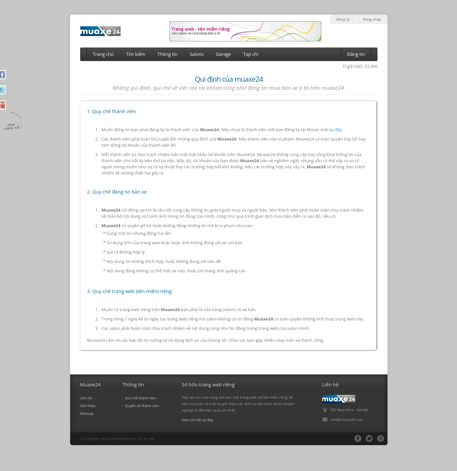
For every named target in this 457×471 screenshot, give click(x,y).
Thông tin (167, 54)
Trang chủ (103, 54)
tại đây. (336, 129)
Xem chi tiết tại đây (197, 419)
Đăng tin (356, 54)
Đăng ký (343, 19)
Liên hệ (86, 397)
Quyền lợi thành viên (142, 405)
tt (369, 438)
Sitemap (86, 413)
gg (380, 438)
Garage (223, 54)
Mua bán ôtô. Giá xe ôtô (134, 438)
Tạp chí (251, 54)
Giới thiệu (88, 405)
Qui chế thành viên (140, 397)
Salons (197, 54)
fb (358, 438)
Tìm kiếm (135, 54)
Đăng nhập (372, 19)
